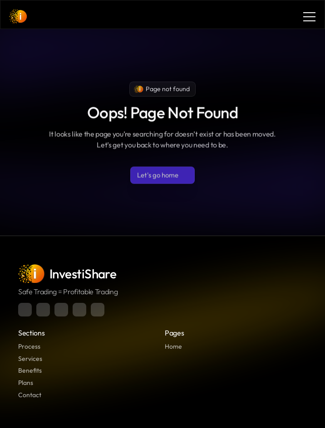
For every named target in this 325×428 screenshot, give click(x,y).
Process (29, 346)
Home (173, 346)
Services (30, 359)
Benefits (30, 370)
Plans (25, 383)
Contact (29, 395)
